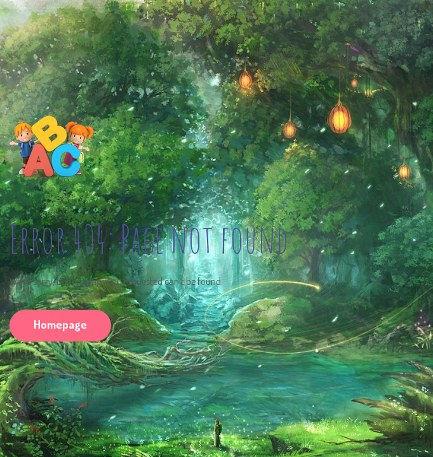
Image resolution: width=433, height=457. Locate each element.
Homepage (60, 324)
